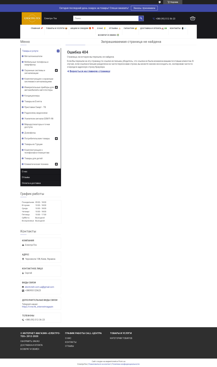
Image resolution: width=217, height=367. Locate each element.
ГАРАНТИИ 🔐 (130, 28)
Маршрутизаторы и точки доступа (37, 125)
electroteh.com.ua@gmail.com (39, 287)
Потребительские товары (37, 138)
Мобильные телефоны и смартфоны (36, 63)
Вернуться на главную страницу (90, 71)
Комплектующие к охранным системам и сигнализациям (38, 80)
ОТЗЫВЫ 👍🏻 (115, 28)
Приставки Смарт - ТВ (35, 107)
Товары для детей (33, 158)
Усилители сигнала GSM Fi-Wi (38, 118)
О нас (24, 171)
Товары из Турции (33, 144)
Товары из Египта (33, 101)
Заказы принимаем (144, 8)
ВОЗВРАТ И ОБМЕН (29, 349)
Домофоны (30, 133)
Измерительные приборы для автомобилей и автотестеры (39, 88)
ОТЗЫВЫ (69, 346)
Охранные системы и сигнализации (34, 71)
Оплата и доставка (31, 183)
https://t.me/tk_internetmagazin (37, 307)
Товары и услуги (30, 51)
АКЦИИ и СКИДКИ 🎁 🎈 (82, 28)
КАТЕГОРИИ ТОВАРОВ (121, 338)
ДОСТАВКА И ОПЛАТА (31, 345)
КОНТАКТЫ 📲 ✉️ (178, 28)
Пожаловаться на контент (99, 364)
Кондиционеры (32, 96)
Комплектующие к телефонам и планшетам (36, 151)
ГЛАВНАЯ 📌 (37, 28)
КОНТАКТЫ (70, 342)
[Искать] (141, 18)
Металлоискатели (33, 56)
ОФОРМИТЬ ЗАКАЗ (29, 341)
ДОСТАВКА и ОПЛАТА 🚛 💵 (153, 28)
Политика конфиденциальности (126, 364)
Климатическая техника (36, 164)
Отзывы (26, 177)
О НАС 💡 (101, 28)
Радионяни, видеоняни (35, 113)
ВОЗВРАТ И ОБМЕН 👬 (108, 35)
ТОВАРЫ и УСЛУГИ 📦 (56, 28)
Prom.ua (121, 361)
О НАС (68, 338)
